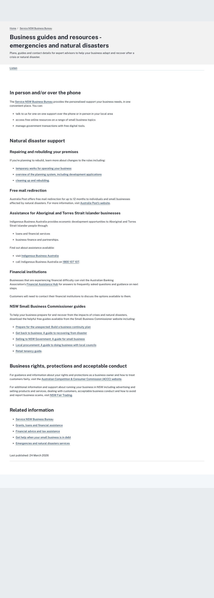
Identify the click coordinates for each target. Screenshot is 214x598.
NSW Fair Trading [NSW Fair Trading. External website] (61, 395)
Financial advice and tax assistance (38, 431)
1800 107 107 (71, 261)
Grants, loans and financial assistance (39, 425)
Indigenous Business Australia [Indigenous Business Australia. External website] (40, 255)
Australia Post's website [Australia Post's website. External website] (95, 203)
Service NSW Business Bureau (34, 101)
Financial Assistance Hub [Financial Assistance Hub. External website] (42, 284)
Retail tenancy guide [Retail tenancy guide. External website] (28, 351)
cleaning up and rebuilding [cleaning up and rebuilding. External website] (32, 180)
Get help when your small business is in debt (43, 437)
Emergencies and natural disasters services (43, 443)
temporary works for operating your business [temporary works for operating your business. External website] (43, 168)
